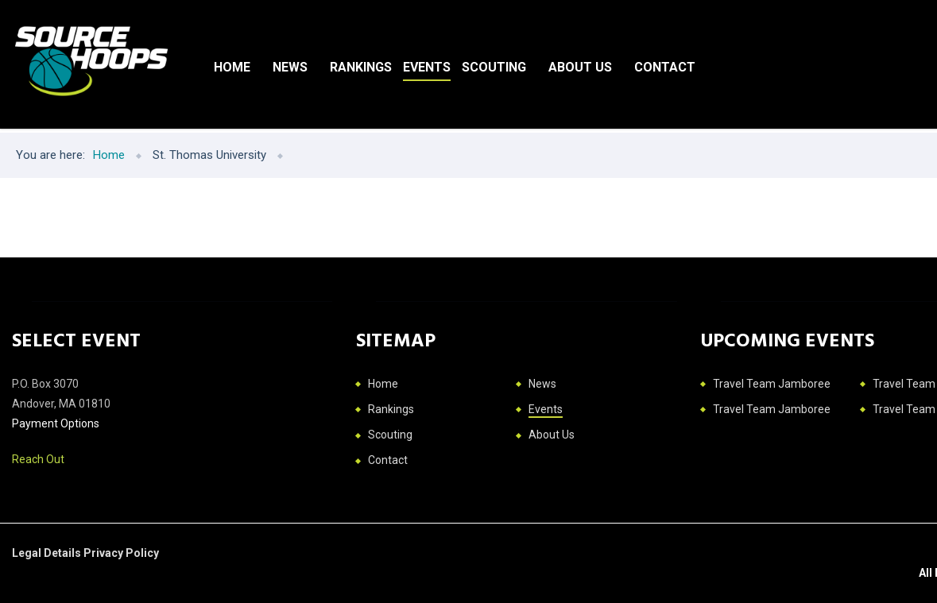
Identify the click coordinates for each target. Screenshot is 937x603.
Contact (664, 67)
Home (232, 67)
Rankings (361, 67)
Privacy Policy (121, 553)
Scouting (494, 67)
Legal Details (47, 553)
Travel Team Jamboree (772, 383)
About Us (580, 67)
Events (427, 67)
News (290, 67)
